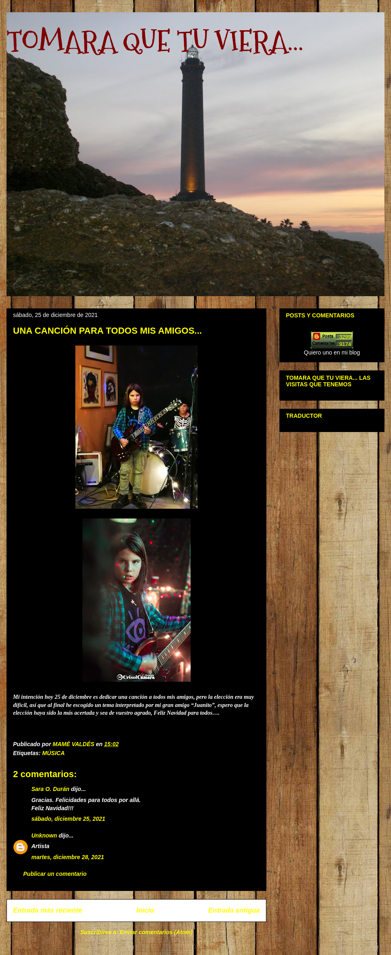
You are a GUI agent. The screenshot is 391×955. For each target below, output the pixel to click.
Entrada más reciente (47, 910)
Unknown (44, 835)
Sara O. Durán (50, 789)
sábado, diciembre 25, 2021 (68, 818)
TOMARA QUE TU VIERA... (155, 41)
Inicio (145, 910)
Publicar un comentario (55, 874)
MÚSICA (53, 753)
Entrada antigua (234, 910)
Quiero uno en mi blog (332, 352)
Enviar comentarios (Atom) (156, 932)
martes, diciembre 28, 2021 (67, 857)
